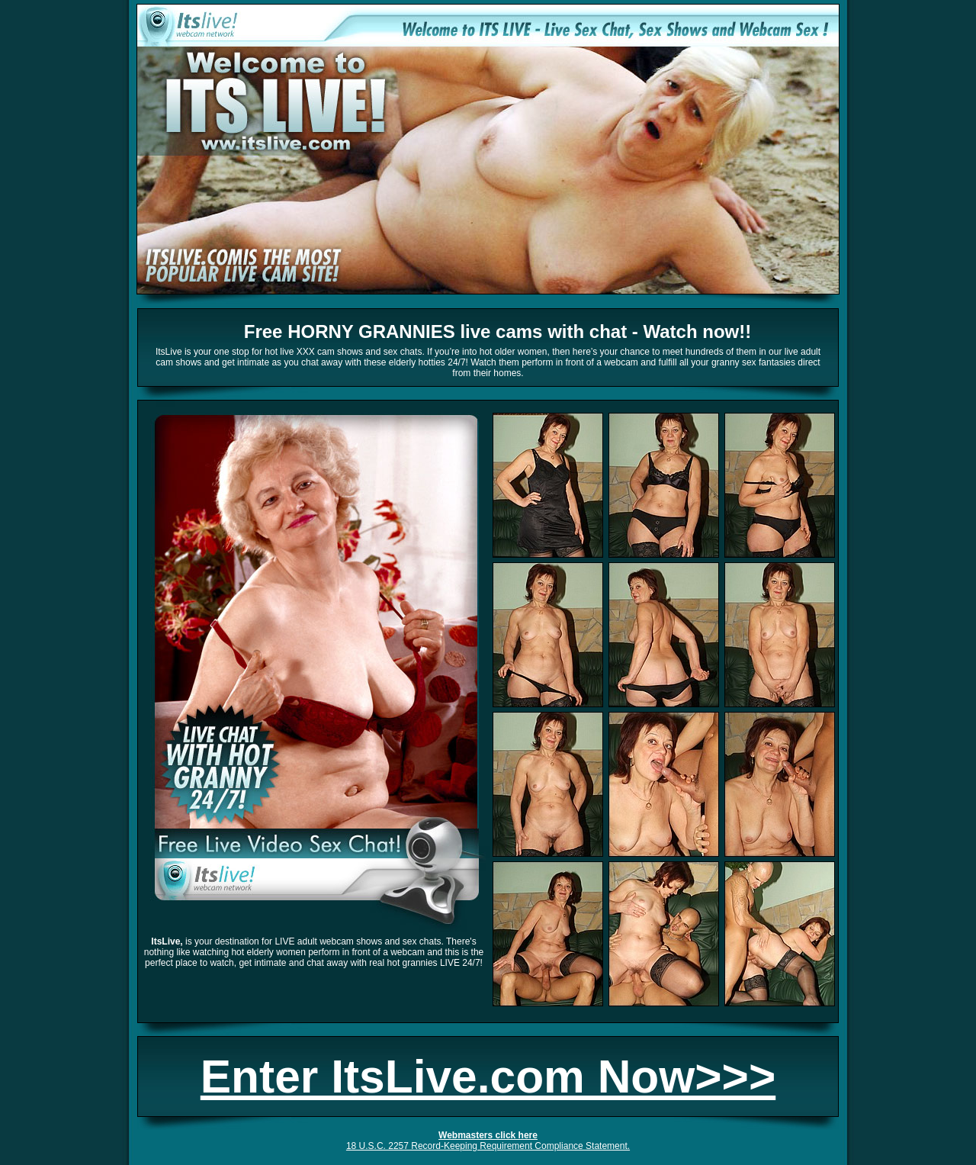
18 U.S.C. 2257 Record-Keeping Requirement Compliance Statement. (488, 1146)
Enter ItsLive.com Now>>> (488, 1076)
